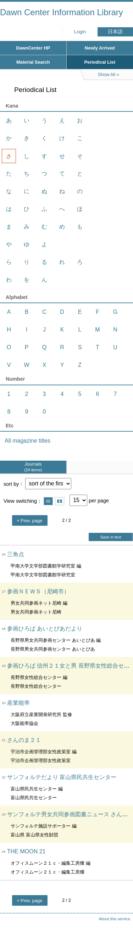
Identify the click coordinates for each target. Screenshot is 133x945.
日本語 (115, 31)
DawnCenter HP (33, 48)
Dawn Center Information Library (61, 12)
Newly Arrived (100, 48)
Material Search (33, 62)
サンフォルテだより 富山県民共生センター (61, 777)
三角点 (15, 554)
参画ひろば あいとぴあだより (44, 629)
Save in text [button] (110, 537)
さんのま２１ (24, 740)
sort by (11, 483)
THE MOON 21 (26, 851)
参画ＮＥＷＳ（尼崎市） (38, 591)
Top (120, 925)
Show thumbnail (59, 501)
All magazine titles (27, 441)
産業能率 (18, 703)
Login (80, 31)
